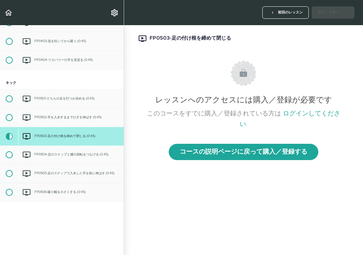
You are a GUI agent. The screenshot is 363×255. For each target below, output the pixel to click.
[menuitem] (115, 12)
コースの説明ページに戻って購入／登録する (243, 152)
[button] (9, 12)
